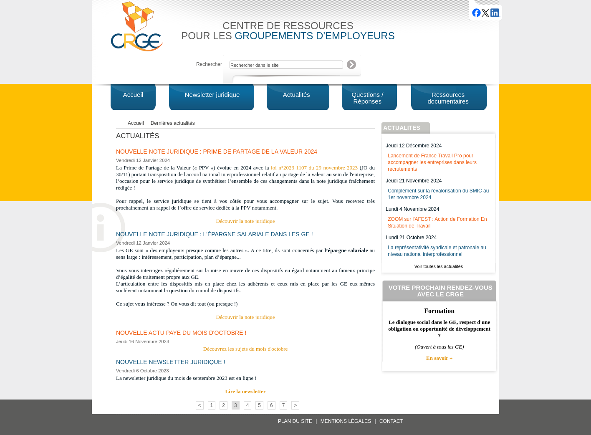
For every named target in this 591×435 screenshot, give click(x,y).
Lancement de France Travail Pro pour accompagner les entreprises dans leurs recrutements (432, 162)
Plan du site (295, 421)
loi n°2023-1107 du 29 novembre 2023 (314, 167)
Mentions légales (346, 421)
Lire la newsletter (245, 391)
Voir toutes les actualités (438, 266)
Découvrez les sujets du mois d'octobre (245, 349)
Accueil (136, 123)
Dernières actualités (173, 123)
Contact (391, 421)
